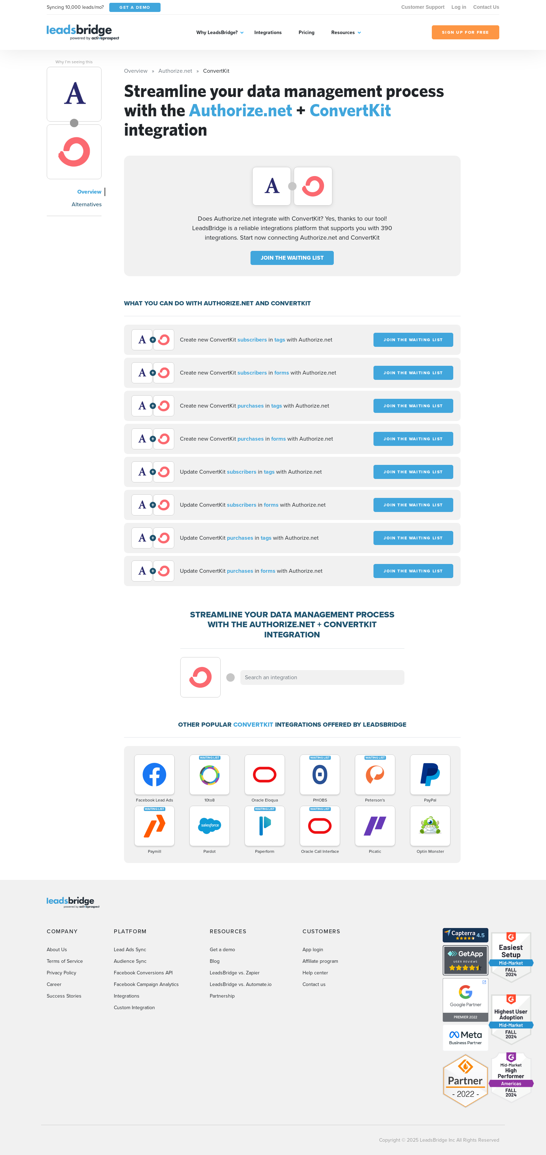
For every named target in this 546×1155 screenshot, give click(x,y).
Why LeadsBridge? (217, 32)
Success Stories (64, 996)
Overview (89, 192)
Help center (315, 972)
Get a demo (222, 949)
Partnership (222, 996)
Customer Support (422, 7)
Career (54, 984)
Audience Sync (130, 961)
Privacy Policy (61, 972)
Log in (458, 7)
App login (313, 949)
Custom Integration (134, 1007)
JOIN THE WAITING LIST (292, 258)
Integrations (268, 32)
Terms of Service (65, 961)
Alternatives (87, 204)
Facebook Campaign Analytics (146, 984)
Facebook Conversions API (143, 972)
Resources (343, 32)
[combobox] (322, 677)
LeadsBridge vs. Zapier (235, 972)
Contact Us (486, 7)
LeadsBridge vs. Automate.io (241, 984)
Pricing (306, 32)
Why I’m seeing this (74, 62)
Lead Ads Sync (130, 949)
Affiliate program (320, 961)
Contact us (314, 984)
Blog (215, 961)
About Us (57, 949)
